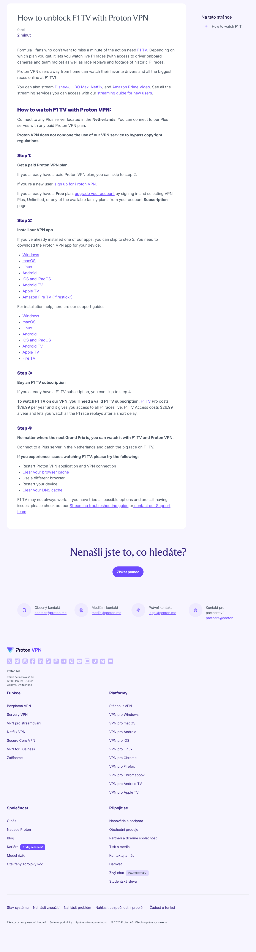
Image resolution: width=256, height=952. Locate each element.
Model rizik (16, 855)
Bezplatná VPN (19, 706)
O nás (11, 821)
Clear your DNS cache (42, 490)
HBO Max (79, 87)
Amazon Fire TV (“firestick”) (47, 297)
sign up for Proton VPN (75, 184)
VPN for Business (21, 749)
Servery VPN (17, 714)
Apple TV (30, 291)
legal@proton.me (162, 613)
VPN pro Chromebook (127, 775)
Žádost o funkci (162, 907)
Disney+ (62, 87)
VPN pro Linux (120, 749)
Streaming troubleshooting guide (99, 506)
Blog (10, 838)
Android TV (32, 285)
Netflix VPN (16, 732)
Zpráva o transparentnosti (91, 922)
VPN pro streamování (24, 723)
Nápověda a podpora (126, 821)
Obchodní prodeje (123, 829)
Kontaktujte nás (121, 855)
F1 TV (142, 50)
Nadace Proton (19, 829)
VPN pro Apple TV (124, 792)
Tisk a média (119, 847)
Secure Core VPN (21, 740)
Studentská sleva (123, 881)
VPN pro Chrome (122, 758)
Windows (30, 255)
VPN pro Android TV (125, 783)
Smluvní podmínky (61, 922)
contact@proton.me (50, 613)
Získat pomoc (128, 572)
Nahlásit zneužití (46, 907)
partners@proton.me (222, 618)
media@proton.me (107, 613)
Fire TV (28, 358)
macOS (29, 261)
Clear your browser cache (45, 472)
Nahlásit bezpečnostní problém (120, 907)
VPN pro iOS (119, 740)
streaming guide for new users (124, 93)
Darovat (115, 864)
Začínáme (15, 758)
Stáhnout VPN (120, 706)
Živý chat (116, 873)
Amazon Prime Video (131, 87)
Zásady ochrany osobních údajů (26, 922)
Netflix (96, 87)
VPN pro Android (122, 732)
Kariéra (13, 846)
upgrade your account (95, 193)
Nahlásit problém (77, 907)
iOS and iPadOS (36, 279)
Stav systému (18, 907)
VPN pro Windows (124, 714)
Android (29, 273)
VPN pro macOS (122, 723)
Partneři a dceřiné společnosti (133, 838)
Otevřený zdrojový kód (25, 864)
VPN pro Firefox (122, 766)
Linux (27, 267)
